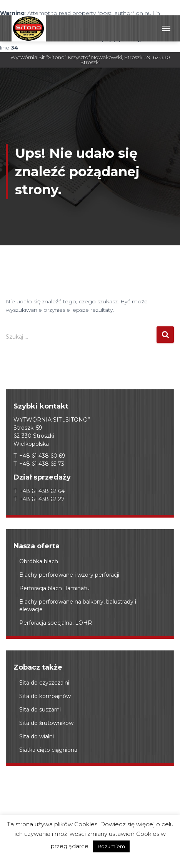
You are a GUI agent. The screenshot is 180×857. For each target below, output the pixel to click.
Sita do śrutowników (46, 723)
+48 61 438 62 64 (42, 491)
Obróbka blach (38, 561)
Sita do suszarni (40, 709)
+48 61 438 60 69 (42, 455)
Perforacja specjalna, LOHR (55, 622)
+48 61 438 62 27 (42, 499)
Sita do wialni (36, 736)
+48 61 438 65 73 (41, 463)
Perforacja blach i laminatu (54, 588)
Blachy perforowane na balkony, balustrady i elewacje (77, 605)
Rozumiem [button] (111, 846)
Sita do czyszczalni (44, 682)
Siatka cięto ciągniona (48, 749)
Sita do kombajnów (45, 696)
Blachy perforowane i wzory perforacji (69, 574)
